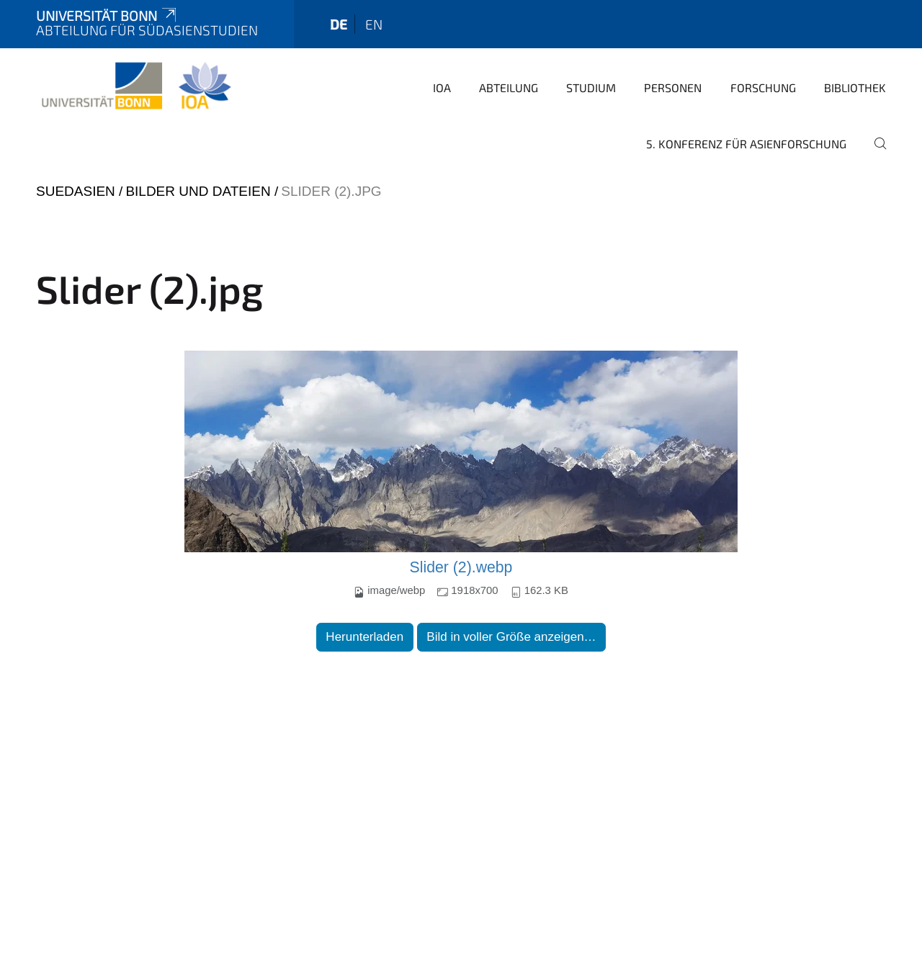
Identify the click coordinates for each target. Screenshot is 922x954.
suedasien (75, 191)
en (373, 24)
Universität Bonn (107, 15)
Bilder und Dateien (197, 191)
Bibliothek (855, 87)
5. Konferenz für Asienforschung (746, 143)
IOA (442, 87)
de (338, 24)
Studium (591, 87)
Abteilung (508, 87)
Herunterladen (364, 637)
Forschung (763, 87)
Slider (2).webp (461, 567)
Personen (673, 87)
